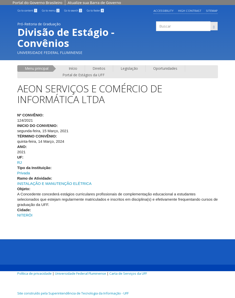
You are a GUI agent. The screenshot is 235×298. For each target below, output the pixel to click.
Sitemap (212, 11)
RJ (19, 162)
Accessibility (163, 11)
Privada (23, 173)
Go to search (73, 10)
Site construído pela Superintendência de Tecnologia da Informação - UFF (73, 293)
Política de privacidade (34, 273)
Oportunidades (165, 68)
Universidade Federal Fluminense (80, 273)
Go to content (27, 10)
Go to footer (95, 10)
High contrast (189, 11)
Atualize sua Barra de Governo (94, 2)
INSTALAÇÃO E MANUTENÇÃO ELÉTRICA (54, 183)
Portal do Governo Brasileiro (37, 2)
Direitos (99, 68)
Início (73, 68)
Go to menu (50, 10)
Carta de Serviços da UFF (128, 273)
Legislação (129, 68)
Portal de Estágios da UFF (83, 74)
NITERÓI (25, 215)
